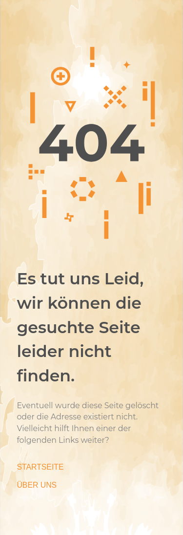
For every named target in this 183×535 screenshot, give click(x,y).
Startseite (40, 467)
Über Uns (37, 485)
